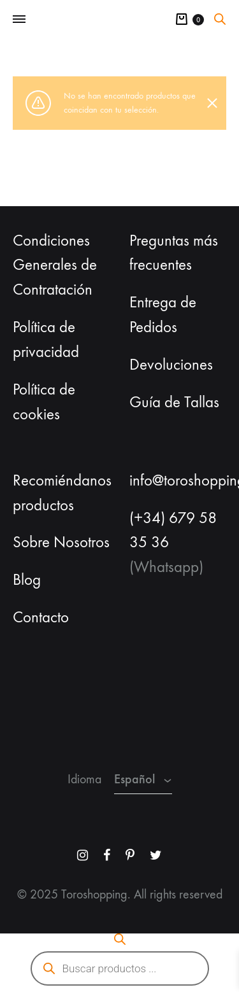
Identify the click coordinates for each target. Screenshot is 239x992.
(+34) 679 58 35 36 (173, 530)
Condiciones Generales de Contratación (55, 265)
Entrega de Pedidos (162, 315)
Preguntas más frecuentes (173, 253)
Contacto (41, 617)
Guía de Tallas (174, 402)
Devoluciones (171, 364)
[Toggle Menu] (19, 20)
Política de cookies (44, 402)
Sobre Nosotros (61, 542)
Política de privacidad (46, 339)
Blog (27, 579)
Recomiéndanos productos (62, 493)
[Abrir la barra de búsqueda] (220, 19)
